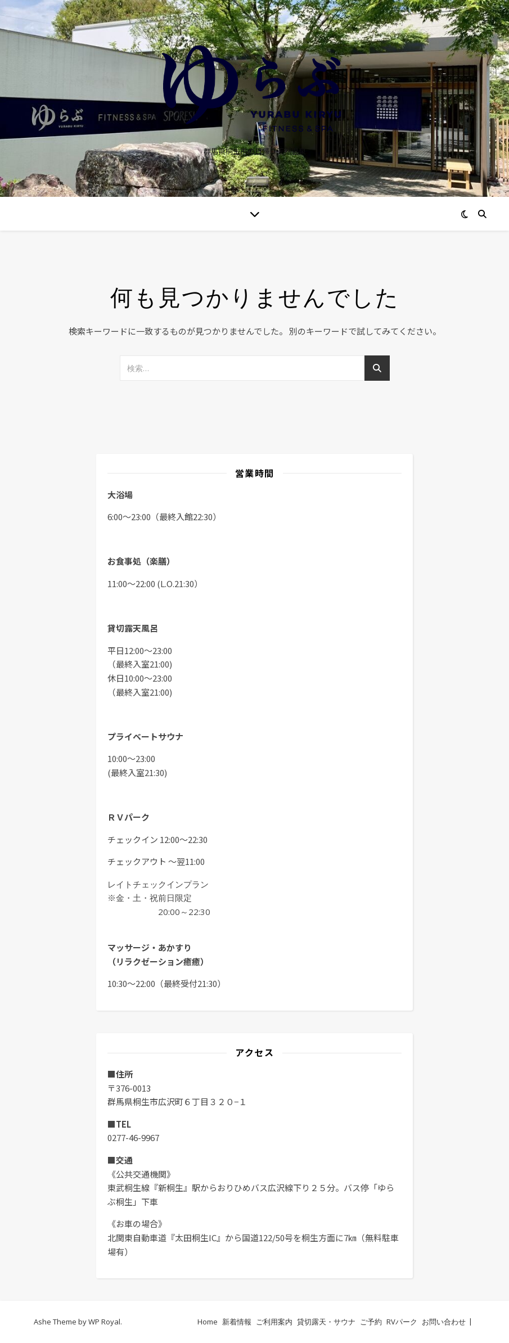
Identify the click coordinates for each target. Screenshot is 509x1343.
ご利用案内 (274, 1322)
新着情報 (236, 1322)
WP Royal (104, 1322)
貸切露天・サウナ (326, 1322)
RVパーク (401, 1322)
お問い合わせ (444, 1322)
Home (207, 1322)
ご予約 (371, 1322)
